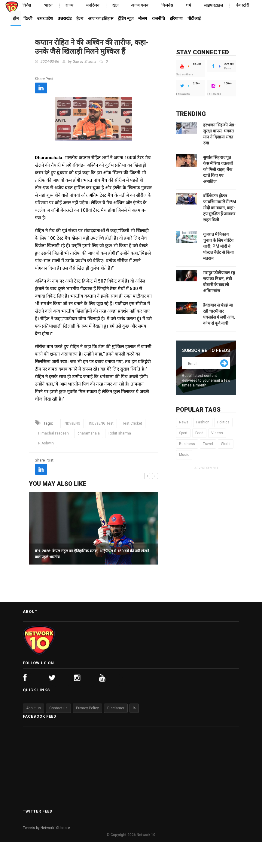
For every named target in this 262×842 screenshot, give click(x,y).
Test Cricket (132, 423)
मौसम (142, 18)
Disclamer (115, 708)
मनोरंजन (92, 5)
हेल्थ (79, 18)
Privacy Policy (87, 708)
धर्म (188, 5)
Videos (217, 433)
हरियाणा (176, 18)
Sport (183, 433)
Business (187, 444)
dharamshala (89, 433)
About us (33, 708)
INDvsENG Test (101, 423)
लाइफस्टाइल (213, 5)
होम (16, 18)
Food (199, 433)
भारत (48, 5)
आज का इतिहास (100, 18)
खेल (115, 5)
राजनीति (158, 18)
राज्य (69, 5)
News (183, 422)
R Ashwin (46, 443)
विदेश (27, 5)
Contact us (58, 708)
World (225, 444)
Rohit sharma (119, 433)
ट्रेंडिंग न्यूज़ (125, 18)
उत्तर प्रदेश (45, 18)
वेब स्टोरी (242, 5)
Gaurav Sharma (84, 61)
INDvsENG (72, 423)
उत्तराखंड (65, 18)
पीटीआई (194, 18)
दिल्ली (27, 18)
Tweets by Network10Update (46, 828)
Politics (223, 422)
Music (184, 455)
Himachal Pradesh (53, 433)
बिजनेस (167, 5)
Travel (208, 444)
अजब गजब (139, 5)
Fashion (202, 422)
